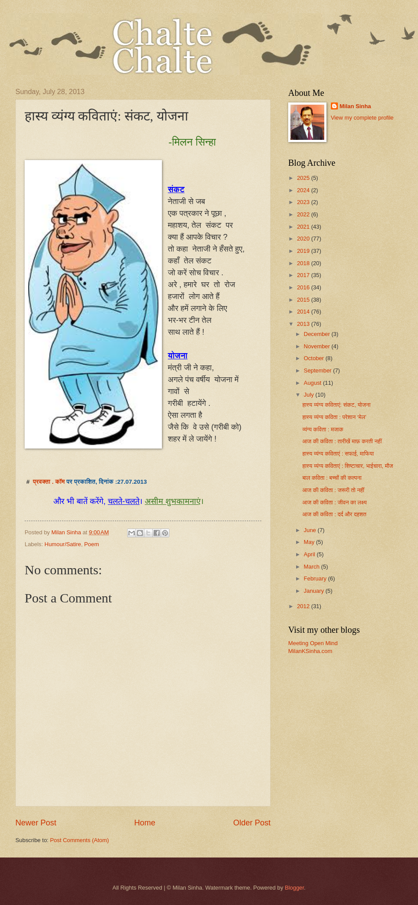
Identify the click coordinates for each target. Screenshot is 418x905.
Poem (91, 544)
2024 (304, 190)
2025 (304, 178)
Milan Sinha (355, 106)
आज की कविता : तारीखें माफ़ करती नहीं (341, 441)
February (316, 578)
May (310, 542)
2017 (304, 275)
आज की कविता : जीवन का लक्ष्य (334, 502)
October (314, 358)
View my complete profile (362, 117)
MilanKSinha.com (310, 651)
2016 (304, 287)
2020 (304, 238)
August (313, 383)
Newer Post (35, 822)
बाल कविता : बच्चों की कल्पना (331, 477)
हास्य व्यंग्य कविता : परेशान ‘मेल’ (334, 417)
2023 (304, 202)
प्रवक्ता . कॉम (49, 481)
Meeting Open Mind (312, 643)
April (310, 554)
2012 (304, 606)
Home (144, 822)
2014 (304, 311)
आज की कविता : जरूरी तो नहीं (333, 490)
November (317, 346)
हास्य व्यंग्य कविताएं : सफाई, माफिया (338, 453)
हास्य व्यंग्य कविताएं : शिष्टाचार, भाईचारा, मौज (347, 466)
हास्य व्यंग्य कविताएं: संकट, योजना (336, 404)
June (311, 530)
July (309, 394)
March (312, 566)
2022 (304, 214)
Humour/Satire (62, 544)
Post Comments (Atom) (79, 840)
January (314, 591)
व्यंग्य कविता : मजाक (322, 429)
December (317, 334)
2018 (304, 263)
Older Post (252, 822)
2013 (304, 324)
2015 (304, 299)
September (318, 370)
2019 (304, 251)
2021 (304, 226)
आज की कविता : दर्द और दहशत (334, 514)
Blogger (294, 887)
